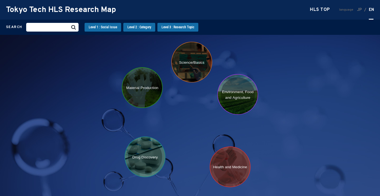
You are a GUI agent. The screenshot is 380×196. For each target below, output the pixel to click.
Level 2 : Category (139, 27)
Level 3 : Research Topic (177, 27)
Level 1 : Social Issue (103, 27)
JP (359, 10)
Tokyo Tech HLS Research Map (61, 10)
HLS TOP (320, 10)
